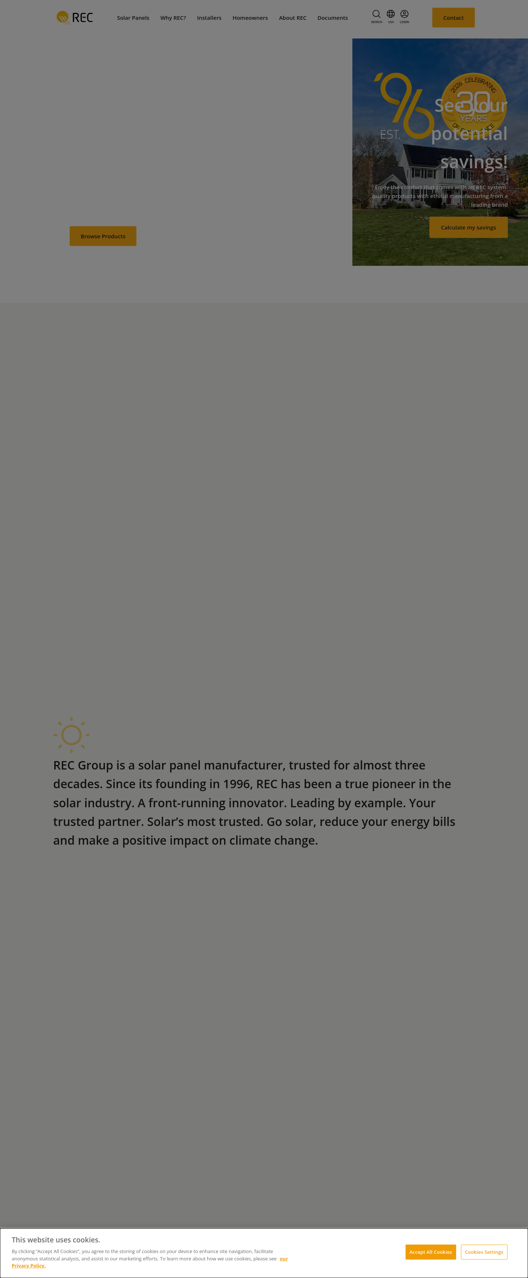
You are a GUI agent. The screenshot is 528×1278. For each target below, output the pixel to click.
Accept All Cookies (431, 1251)
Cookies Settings (484, 1251)
